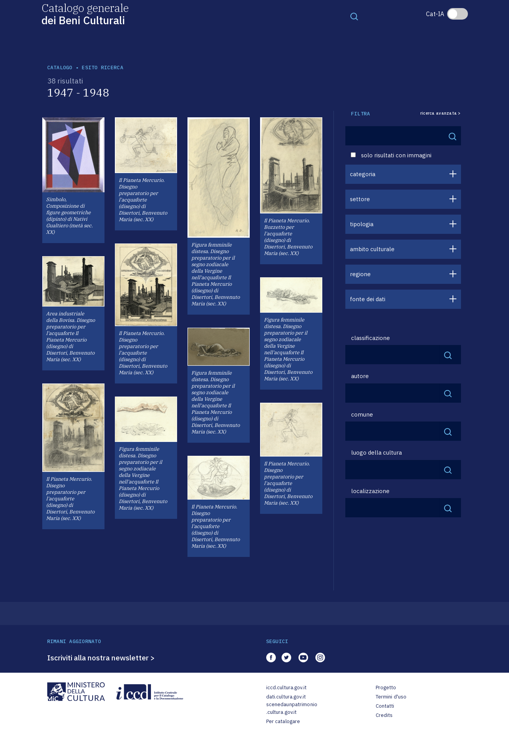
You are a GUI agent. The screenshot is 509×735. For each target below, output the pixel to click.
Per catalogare (283, 721)
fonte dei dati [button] (367, 299)
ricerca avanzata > (440, 113)
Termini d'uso (391, 696)
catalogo (60, 67)
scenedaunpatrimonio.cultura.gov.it (291, 708)
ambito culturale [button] (372, 249)
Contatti (385, 706)
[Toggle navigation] (354, 16)
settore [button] (360, 199)
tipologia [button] (361, 224)
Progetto (386, 687)
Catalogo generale (85, 14)
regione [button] (360, 274)
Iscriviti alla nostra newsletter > (101, 657)
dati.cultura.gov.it (286, 696)
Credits (384, 715)
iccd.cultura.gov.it (286, 687)
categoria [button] (362, 174)
